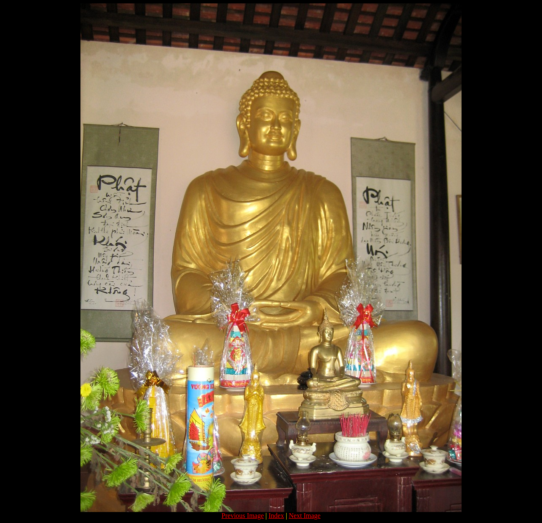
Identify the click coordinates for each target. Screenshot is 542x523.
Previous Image (242, 515)
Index (276, 515)
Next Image (305, 515)
